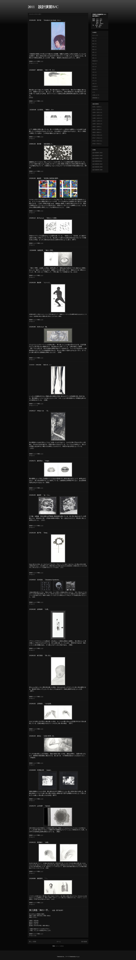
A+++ (34, 63)
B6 (93, 52)
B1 (93, 38)
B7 (93, 55)
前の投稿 (84, 941)
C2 (37, 405)
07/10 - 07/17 (96, 141)
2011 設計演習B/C (43, 7)
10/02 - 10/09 (96, 126)
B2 (93, 41)
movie (94, 89)
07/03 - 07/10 (96, 143)
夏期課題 (94, 97)
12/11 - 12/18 (96, 109)
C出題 (34, 935)
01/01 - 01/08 (96, 106)
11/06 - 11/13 (96, 118)
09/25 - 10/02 (96, 129)
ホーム (59, 941)
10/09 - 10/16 (96, 123)
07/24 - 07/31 (96, 135)
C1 (93, 63)
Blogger (78, 956)
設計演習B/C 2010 (97, 152)
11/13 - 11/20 (96, 115)
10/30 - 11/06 (96, 121)
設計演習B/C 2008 (97, 158)
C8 (93, 83)
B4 (93, 46)
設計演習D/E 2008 (97, 169)
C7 (93, 80)
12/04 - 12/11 (96, 112)
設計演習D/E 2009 (97, 167)
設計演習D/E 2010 (97, 164)
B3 (93, 43)
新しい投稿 (32, 941)
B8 (93, 58)
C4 (93, 72)
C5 (93, 75)
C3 (37, 63)
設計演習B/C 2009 (97, 155)
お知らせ (94, 95)
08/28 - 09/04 (96, 132)
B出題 (94, 61)
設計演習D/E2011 (97, 161)
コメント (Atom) (59, 946)
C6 (93, 78)
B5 (93, 49)
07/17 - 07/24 (96, 138)
